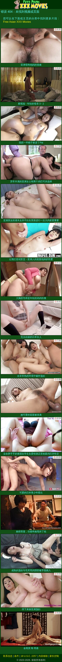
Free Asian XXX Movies (17, 21)
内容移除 (43, 656)
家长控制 (54, 656)
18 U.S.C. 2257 (29, 656)
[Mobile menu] (3, 4)
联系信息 (7, 656)
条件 (16, 656)
